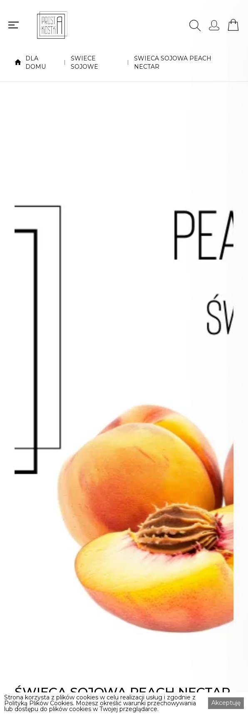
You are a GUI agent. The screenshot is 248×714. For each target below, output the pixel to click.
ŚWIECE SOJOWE (84, 62)
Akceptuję (226, 703)
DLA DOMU (35, 62)
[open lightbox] (124, 392)
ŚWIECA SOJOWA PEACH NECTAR (172, 62)
